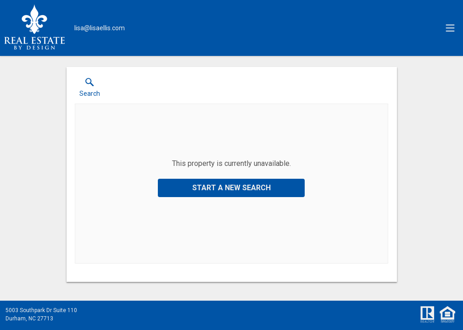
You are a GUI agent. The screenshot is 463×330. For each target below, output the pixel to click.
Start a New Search (231, 187)
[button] (90, 89)
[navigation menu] (450, 28)
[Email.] (99, 28)
